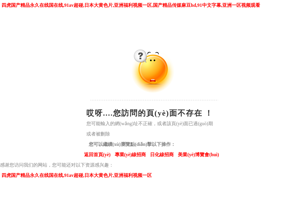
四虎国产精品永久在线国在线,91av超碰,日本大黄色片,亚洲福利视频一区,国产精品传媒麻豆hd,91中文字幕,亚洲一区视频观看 (130, 5)
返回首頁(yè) (97, 154)
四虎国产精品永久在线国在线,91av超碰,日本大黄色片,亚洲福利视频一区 (76, 175)
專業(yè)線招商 (130, 154)
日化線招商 (162, 154)
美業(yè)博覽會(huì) (198, 154)
